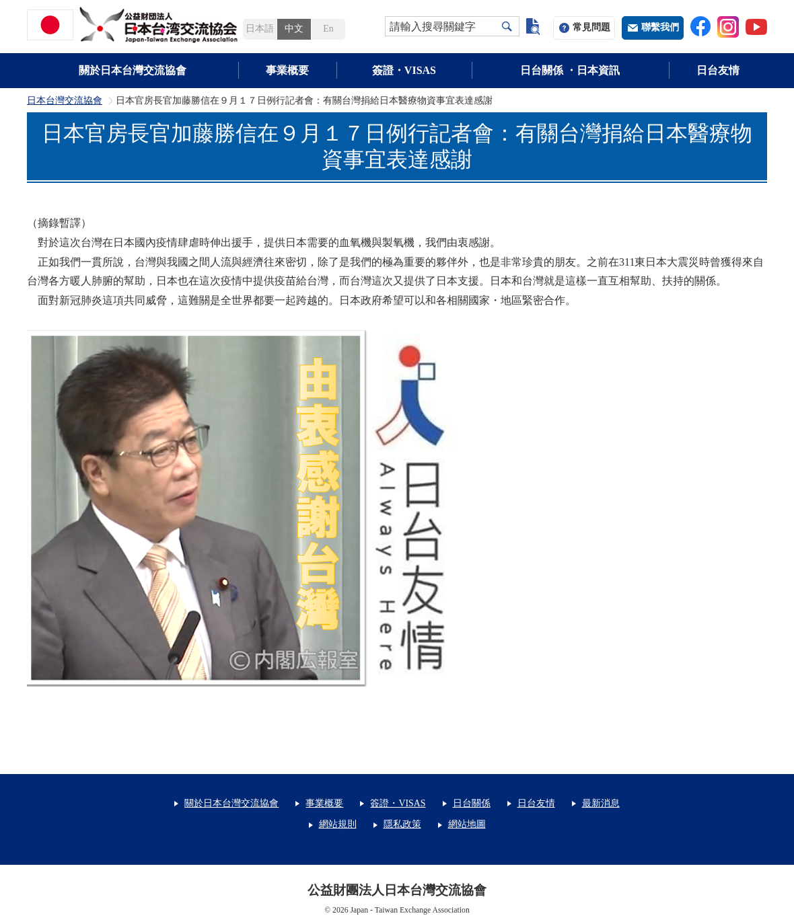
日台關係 (472, 803)
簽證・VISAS (404, 70)
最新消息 (601, 803)
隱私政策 (402, 824)
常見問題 (591, 27)
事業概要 (287, 70)
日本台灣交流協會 (64, 101)
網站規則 (338, 824)
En (328, 29)
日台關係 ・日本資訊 (570, 70)
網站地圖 (467, 824)
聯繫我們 (660, 27)
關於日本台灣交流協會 (132, 70)
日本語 (260, 29)
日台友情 (717, 70)
